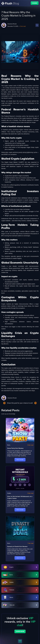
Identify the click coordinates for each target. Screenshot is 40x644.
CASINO (34, 3)
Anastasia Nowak (12, 24)
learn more (20, 631)
